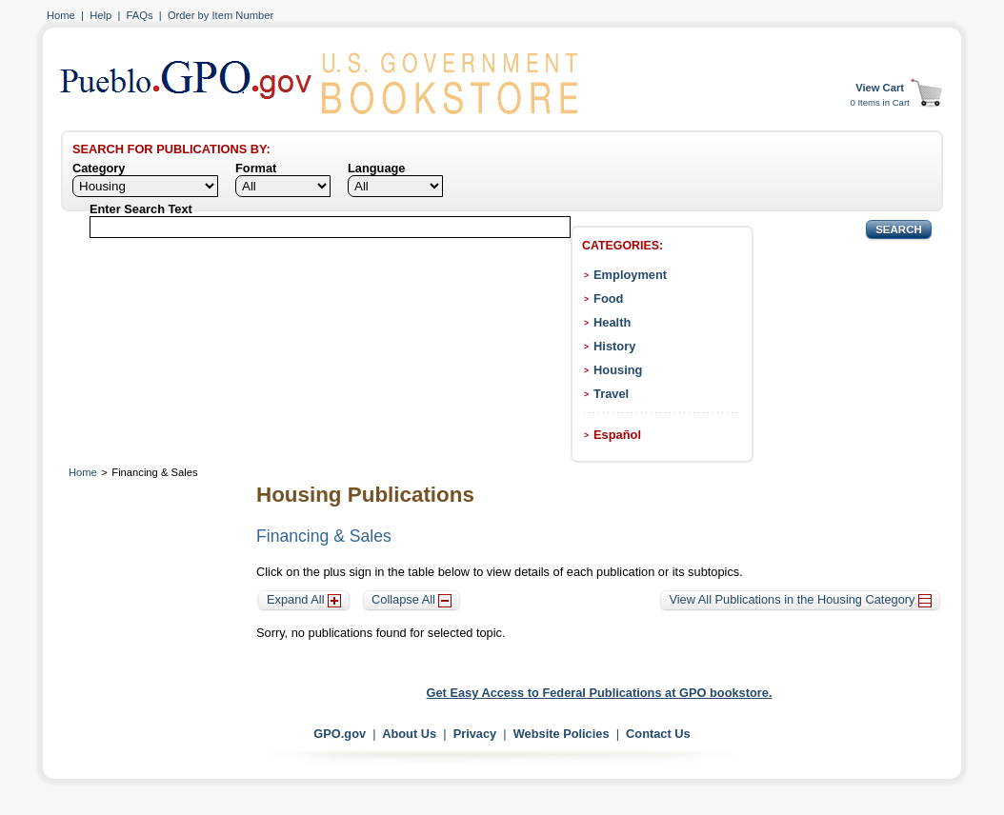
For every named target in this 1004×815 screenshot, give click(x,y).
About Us (409, 733)
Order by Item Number (220, 15)
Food (608, 298)
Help (100, 15)
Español (617, 434)
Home (61, 15)
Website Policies (561, 733)
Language (376, 168)
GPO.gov (339, 733)
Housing (617, 370)
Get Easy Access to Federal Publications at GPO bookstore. (600, 693)
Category (98, 168)
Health (612, 322)
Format (255, 168)
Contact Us (658, 733)
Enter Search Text (141, 209)
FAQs (140, 15)
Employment (630, 275)
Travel (611, 394)
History (614, 346)
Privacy (475, 733)
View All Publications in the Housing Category (800, 599)
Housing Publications (365, 495)
